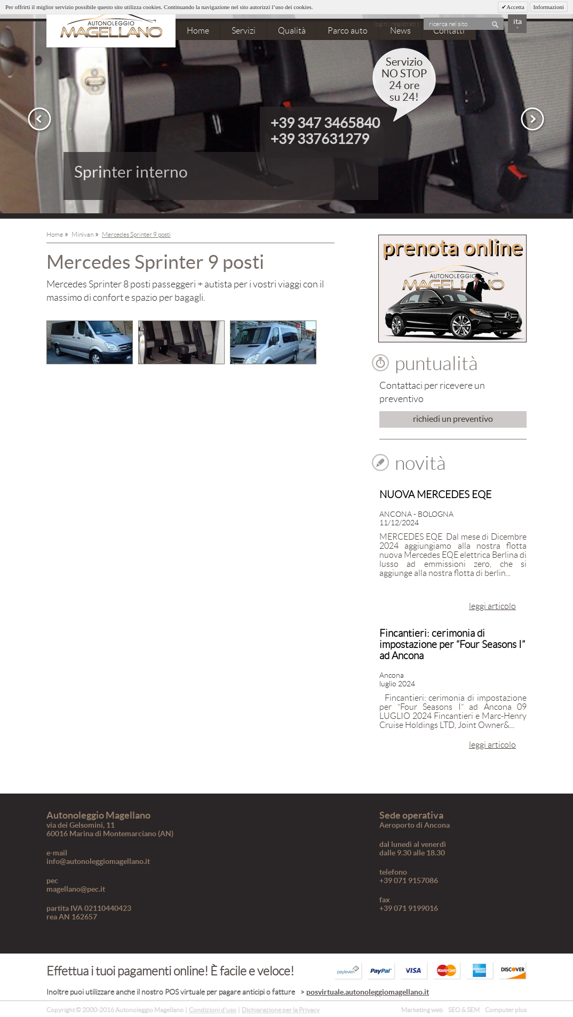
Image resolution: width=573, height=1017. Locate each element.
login (380, 23)
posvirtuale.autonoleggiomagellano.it (367, 992)
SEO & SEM (464, 1009)
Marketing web (422, 1009)
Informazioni (549, 7)
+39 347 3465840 (325, 123)
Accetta (515, 7)
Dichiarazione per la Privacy (281, 1009)
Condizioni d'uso (212, 1009)
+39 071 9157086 (408, 880)
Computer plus (506, 1009)
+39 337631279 (319, 139)
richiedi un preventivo (453, 418)
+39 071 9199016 (408, 908)
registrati (403, 23)
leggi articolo (492, 606)
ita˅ (517, 25)
